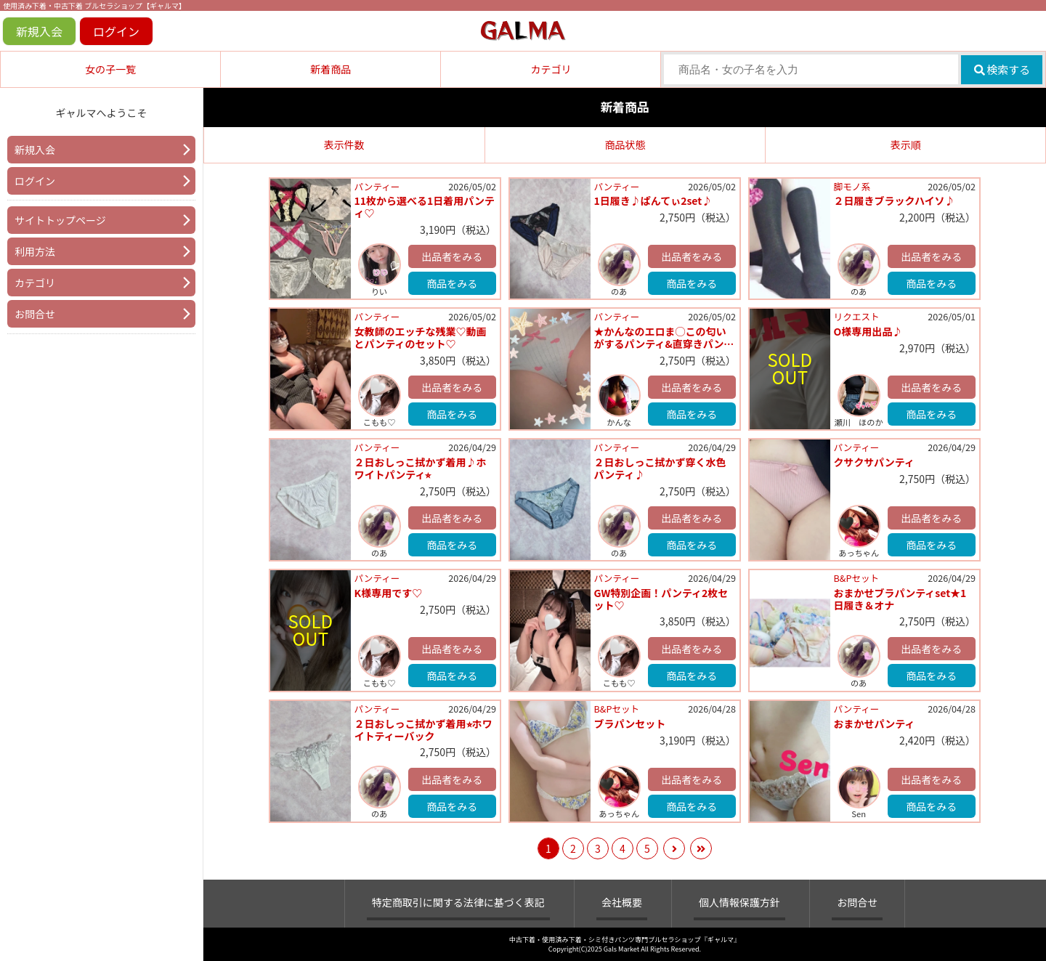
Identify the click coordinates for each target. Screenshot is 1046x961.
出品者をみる (451, 256)
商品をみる (451, 283)
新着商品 (330, 69)
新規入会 (39, 31)
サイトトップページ (60, 220)
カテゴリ (550, 69)
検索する (1002, 69)
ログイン (116, 31)
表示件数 (344, 144)
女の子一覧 (110, 69)
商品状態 (624, 144)
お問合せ (35, 314)
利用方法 (35, 251)
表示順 (906, 144)
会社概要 (621, 902)
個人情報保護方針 (739, 902)
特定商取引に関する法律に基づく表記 (458, 902)
